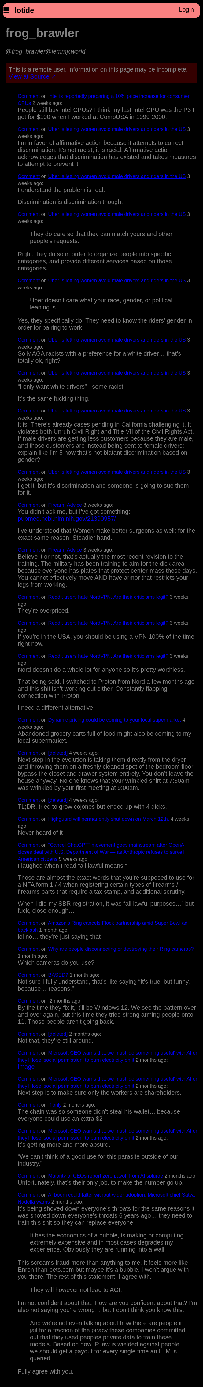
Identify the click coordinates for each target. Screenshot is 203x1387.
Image (26, 1066)
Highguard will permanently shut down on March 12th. (108, 819)
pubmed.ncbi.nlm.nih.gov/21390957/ (67, 518)
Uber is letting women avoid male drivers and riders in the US (117, 129)
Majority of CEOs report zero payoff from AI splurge (105, 1176)
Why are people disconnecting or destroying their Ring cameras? (121, 949)
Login (186, 9)
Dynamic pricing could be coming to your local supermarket (114, 720)
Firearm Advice (65, 505)
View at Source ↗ (32, 76)
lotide (24, 10)
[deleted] (58, 753)
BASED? (58, 975)
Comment (29, 96)
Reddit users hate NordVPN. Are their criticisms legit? (108, 597)
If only (55, 1105)
